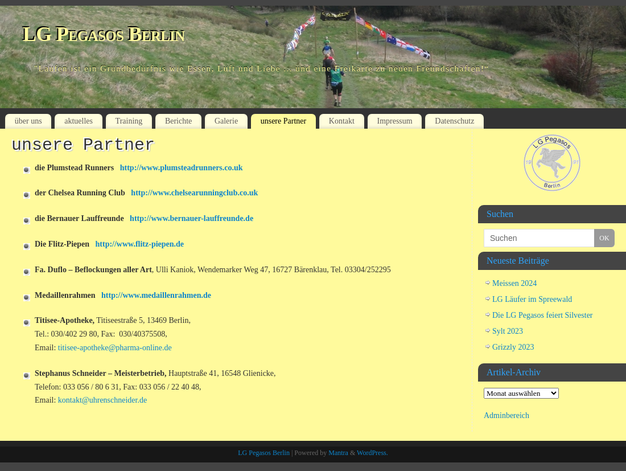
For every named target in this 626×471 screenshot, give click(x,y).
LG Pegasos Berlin (103, 34)
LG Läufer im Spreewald (532, 299)
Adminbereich (506, 415)
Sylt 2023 (507, 331)
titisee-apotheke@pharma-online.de (115, 347)
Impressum (394, 121)
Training (129, 121)
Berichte (178, 121)
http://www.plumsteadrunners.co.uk (181, 167)
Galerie (226, 121)
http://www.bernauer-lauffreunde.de (191, 218)
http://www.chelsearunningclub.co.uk (194, 193)
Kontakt (342, 121)
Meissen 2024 (514, 283)
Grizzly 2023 (513, 347)
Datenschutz (454, 121)
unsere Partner (283, 121)
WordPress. (372, 453)
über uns (28, 121)
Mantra (338, 453)
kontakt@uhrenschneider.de (102, 400)
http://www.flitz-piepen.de (140, 244)
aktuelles (78, 121)
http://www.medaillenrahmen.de (156, 295)
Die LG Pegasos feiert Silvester (542, 315)
